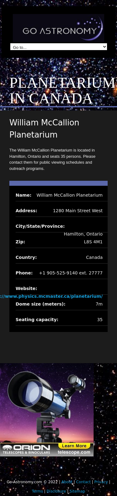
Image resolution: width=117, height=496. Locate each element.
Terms (37, 491)
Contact (83, 482)
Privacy (101, 482)
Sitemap (77, 491)
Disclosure (56, 491)
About (66, 482)
